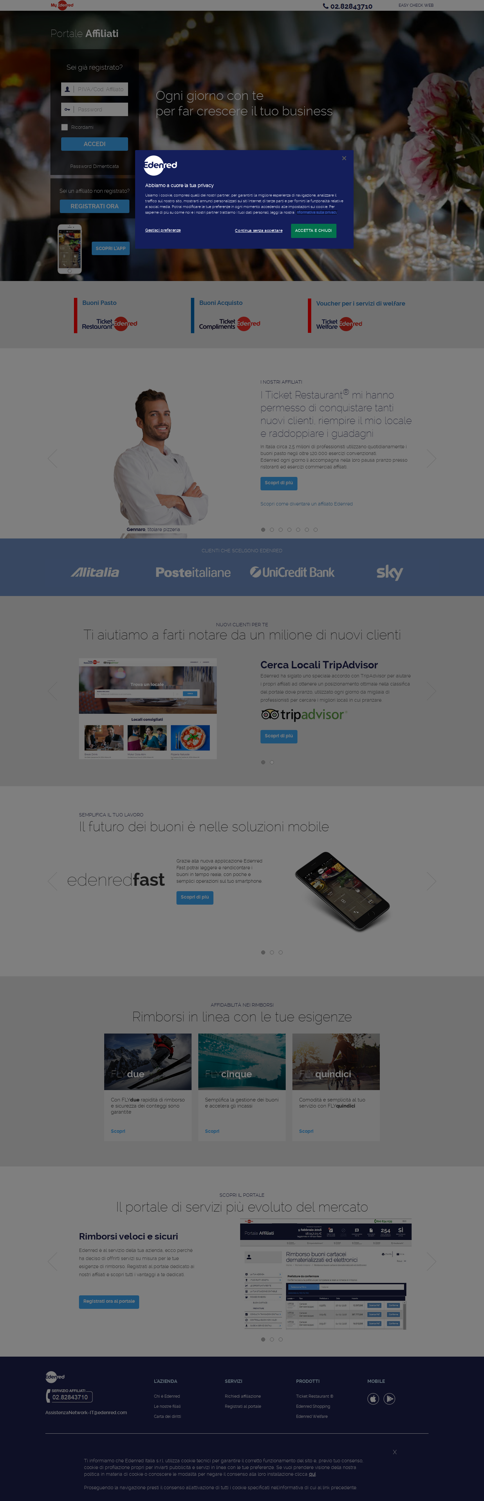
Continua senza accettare (258, 230)
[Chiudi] (344, 158)
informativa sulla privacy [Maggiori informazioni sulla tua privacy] (316, 212)
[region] (244, 199)
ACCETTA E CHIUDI (313, 230)
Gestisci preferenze (163, 230)
